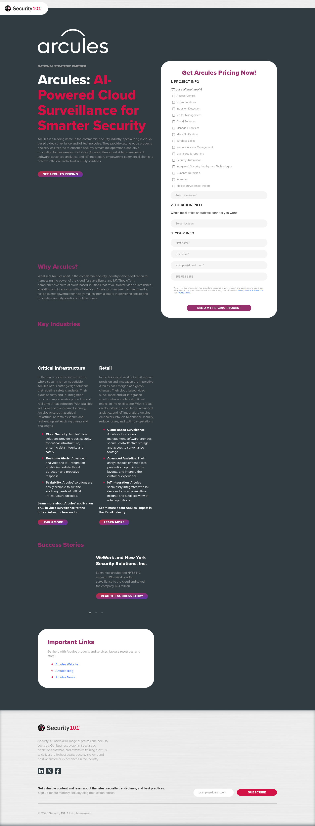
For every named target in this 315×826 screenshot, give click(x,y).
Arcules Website (66, 664)
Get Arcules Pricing (60, 174)
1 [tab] (90, 613)
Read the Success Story (122, 596)
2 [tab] (96, 613)
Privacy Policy (184, 293)
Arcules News (65, 677)
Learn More (53, 522)
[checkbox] (219, 141)
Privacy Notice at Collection (250, 290)
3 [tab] (102, 613)
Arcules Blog (64, 671)
